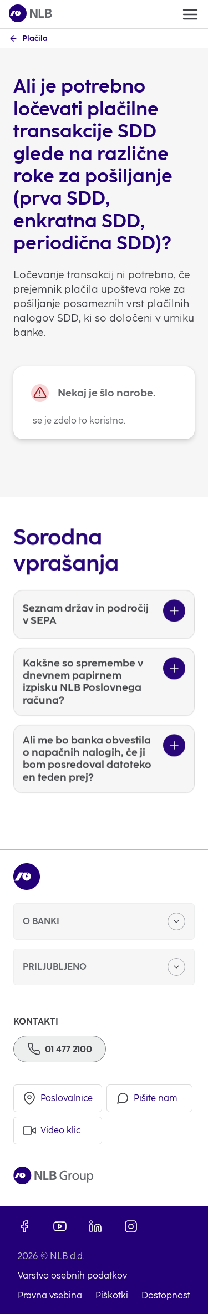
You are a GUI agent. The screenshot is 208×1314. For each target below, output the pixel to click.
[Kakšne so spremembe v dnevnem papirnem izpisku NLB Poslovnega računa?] (104, 704)
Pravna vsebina (50, 1295)
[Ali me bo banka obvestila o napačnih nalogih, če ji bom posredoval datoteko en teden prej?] (104, 781)
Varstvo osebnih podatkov (72, 1275)
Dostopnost (165, 1295)
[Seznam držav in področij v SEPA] (104, 636)
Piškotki (111, 1295)
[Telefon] (59, 1049)
